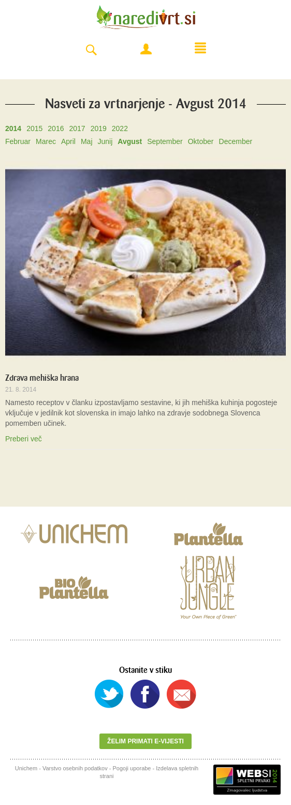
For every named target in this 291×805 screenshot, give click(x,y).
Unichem (26, 768)
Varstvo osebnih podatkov (75, 768)
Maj (87, 141)
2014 (13, 128)
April (68, 141)
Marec (46, 141)
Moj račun (146, 49)
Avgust (130, 141)
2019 (99, 128)
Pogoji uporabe (131, 768)
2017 (77, 128)
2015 (34, 128)
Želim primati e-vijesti (145, 741)
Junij (105, 141)
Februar (18, 141)
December (236, 141)
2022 (120, 128)
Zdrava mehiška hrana (42, 377)
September (164, 141)
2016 (56, 128)
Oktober (201, 141)
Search (91, 50)
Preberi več (23, 439)
